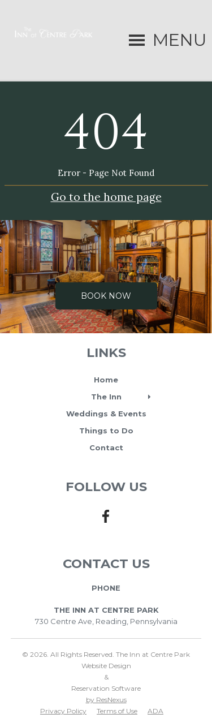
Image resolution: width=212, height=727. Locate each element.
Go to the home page (106, 197)
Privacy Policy (63, 711)
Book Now (106, 296)
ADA (155, 711)
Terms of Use (117, 711)
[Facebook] (106, 523)
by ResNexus (106, 699)
